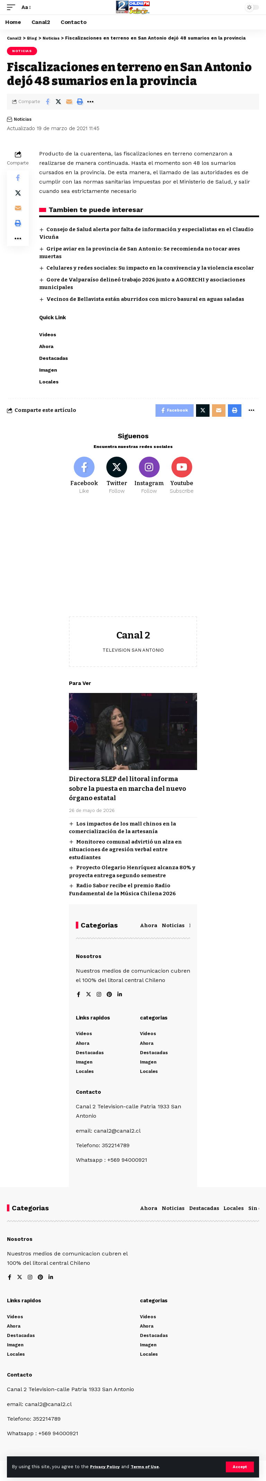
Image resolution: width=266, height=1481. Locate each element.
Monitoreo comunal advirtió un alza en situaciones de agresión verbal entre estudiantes (125, 851)
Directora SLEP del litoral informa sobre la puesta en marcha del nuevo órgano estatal (132, 791)
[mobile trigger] (13, 7)
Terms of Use (149, 1466)
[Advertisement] (133, 564)
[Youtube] (181, 478)
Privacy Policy (106, 1466)
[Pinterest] (110, 997)
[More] (90, 101)
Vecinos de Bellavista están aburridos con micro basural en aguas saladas (145, 299)
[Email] (69, 101)
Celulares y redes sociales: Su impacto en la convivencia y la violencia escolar (150, 268)
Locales (233, 1210)
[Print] (80, 101)
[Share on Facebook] (47, 101)
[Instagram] (149, 478)
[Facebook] (84, 478)
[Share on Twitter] (58, 101)
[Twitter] (116, 478)
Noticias (22, 51)
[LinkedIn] (120, 997)
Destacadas (204, 1210)
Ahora (148, 927)
